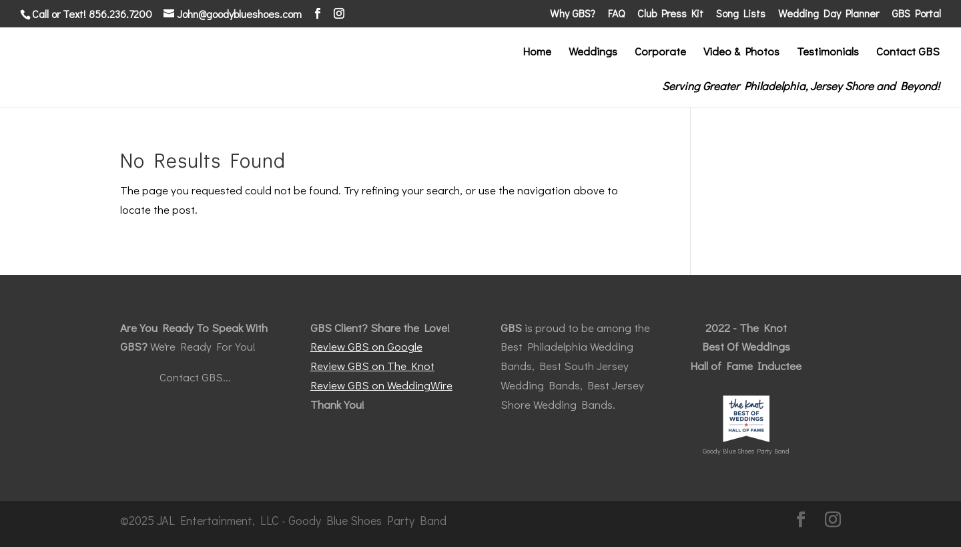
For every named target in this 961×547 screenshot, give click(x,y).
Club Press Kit (670, 14)
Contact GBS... (195, 377)
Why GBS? (572, 14)
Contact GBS (908, 53)
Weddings (593, 53)
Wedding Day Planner (828, 14)
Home (537, 53)
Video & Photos (741, 53)
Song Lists (740, 14)
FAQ (616, 14)
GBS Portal (916, 14)
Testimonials (828, 53)
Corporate (660, 53)
